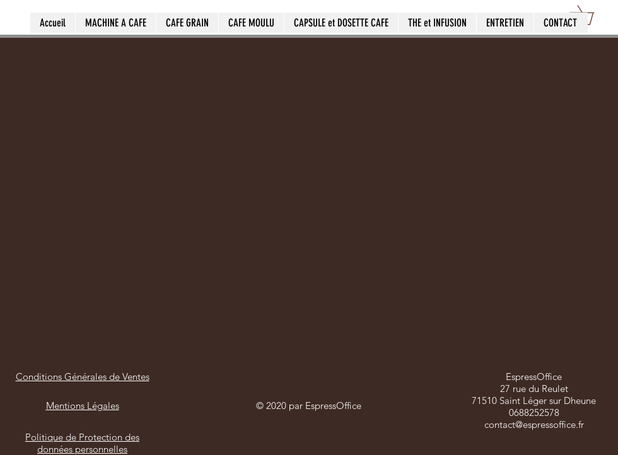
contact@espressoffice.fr (534, 424)
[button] (591, 15)
